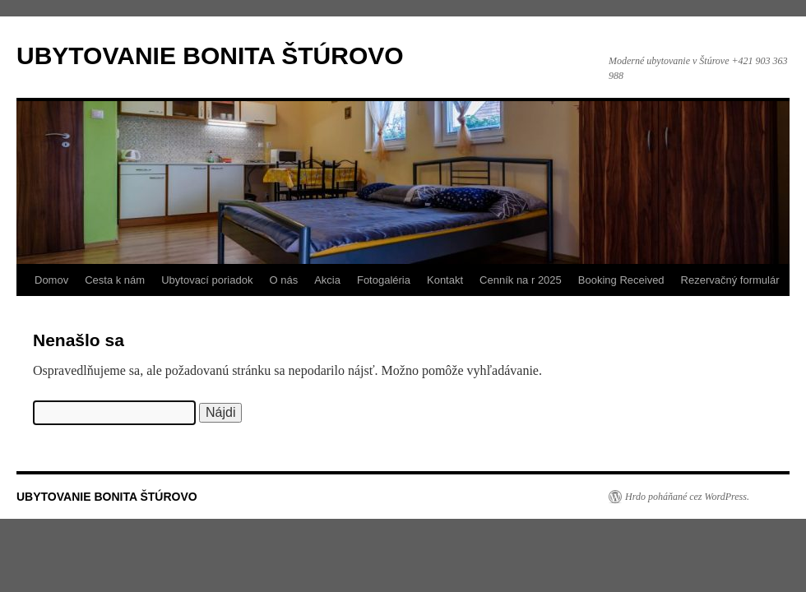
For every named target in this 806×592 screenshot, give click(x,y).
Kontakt (445, 280)
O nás (283, 280)
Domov (51, 280)
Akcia (327, 280)
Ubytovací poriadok (206, 280)
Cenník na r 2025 (520, 280)
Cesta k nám (115, 280)
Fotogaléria (383, 280)
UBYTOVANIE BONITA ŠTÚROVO (210, 55)
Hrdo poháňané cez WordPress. (687, 496)
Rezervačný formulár (730, 280)
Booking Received (621, 280)
